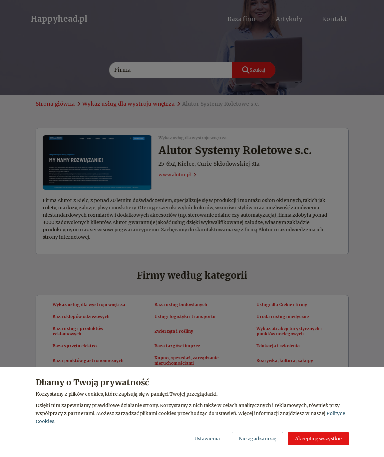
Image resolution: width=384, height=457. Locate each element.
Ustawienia (207, 439)
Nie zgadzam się (257, 439)
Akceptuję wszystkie (318, 439)
